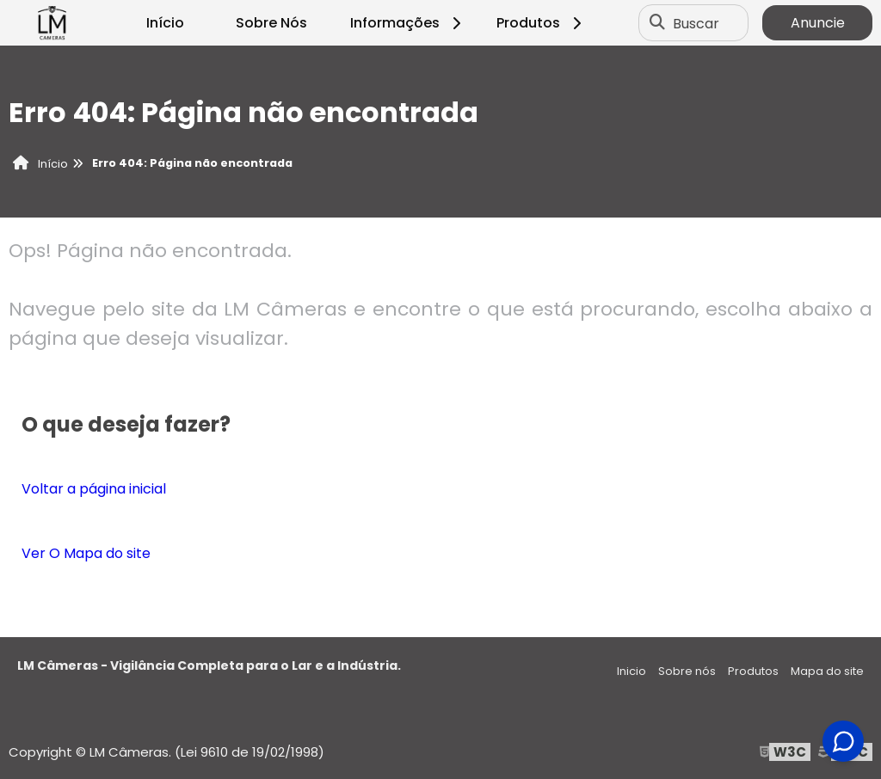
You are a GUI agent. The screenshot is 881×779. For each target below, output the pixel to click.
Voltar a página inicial (94, 489)
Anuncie (818, 23)
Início (165, 23)
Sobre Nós (271, 23)
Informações (408, 23)
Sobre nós (687, 671)
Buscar (696, 23)
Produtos (541, 23)
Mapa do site (827, 671)
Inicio (631, 671)
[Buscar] (657, 23)
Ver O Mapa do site (86, 553)
